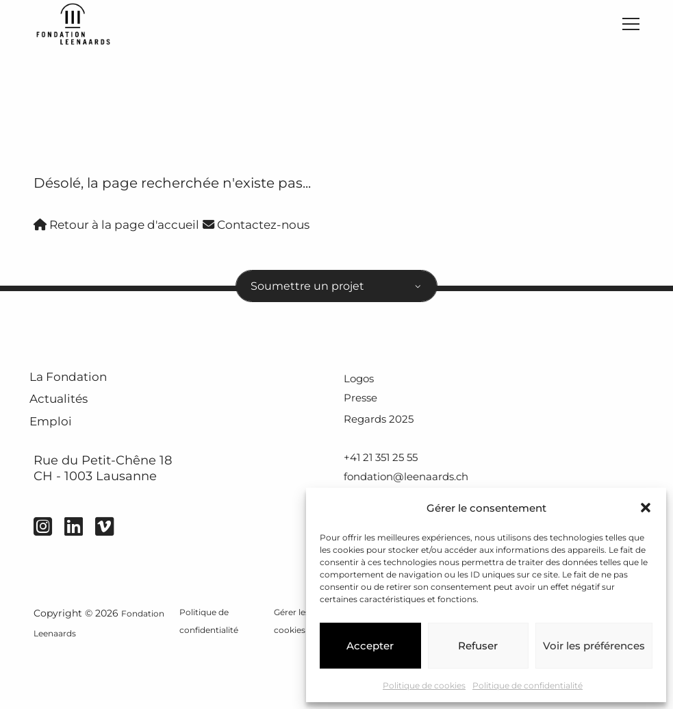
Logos (362, 395)
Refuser (478, 645)
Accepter (370, 645)
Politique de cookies (424, 685)
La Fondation (87, 396)
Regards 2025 (386, 438)
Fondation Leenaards (84, 689)
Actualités (75, 430)
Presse (364, 417)
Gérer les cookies (292, 679)
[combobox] (336, 296)
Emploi (62, 463)
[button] (645, 507)
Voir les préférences (594, 645)
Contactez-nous (294, 231)
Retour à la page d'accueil (130, 231)
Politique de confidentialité (527, 685)
